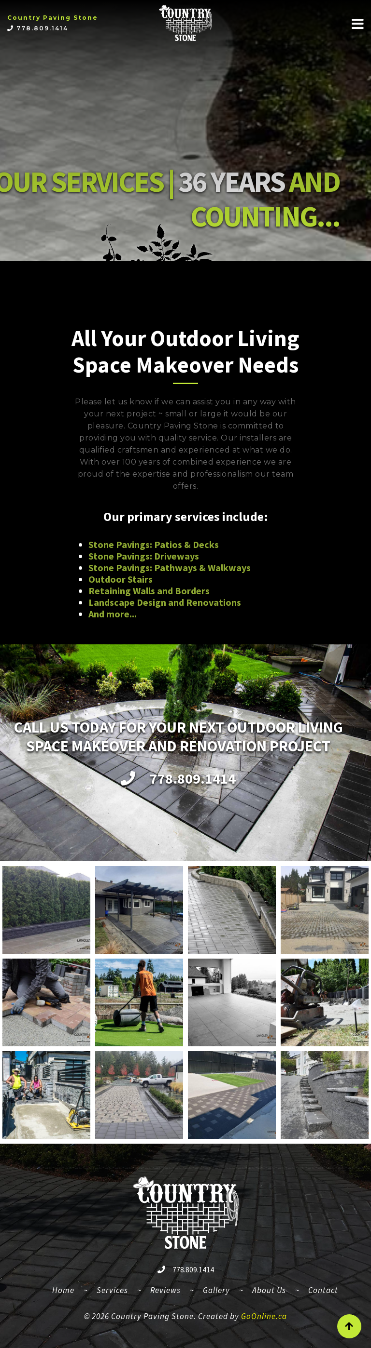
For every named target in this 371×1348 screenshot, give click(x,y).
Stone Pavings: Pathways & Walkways (169, 567)
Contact (323, 1290)
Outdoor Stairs (120, 579)
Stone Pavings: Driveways (143, 556)
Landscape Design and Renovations (164, 602)
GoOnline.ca (264, 1316)
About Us (269, 1290)
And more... (112, 614)
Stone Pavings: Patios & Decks (153, 544)
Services (112, 1290)
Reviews (165, 1290)
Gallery (216, 1290)
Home (67, 1288)
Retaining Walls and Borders (149, 591)
